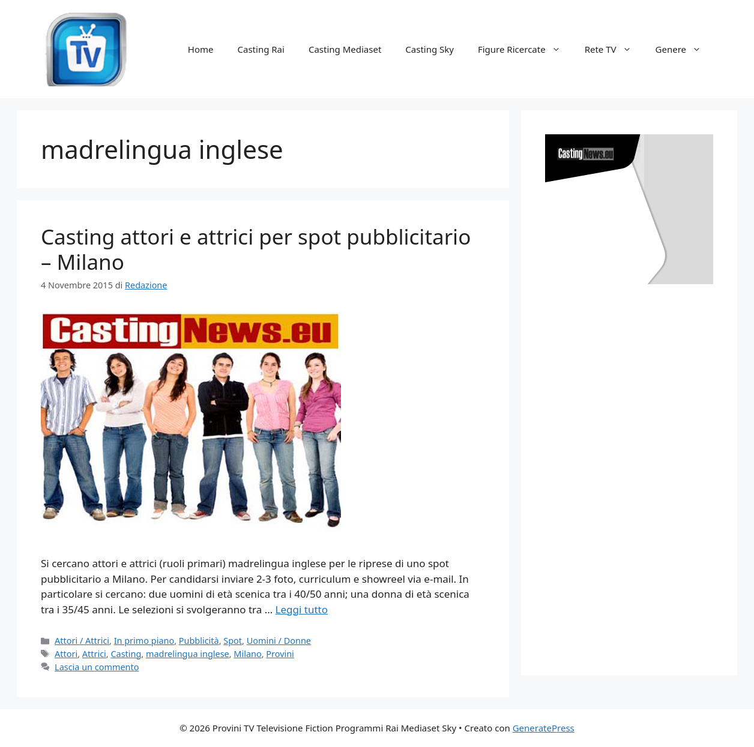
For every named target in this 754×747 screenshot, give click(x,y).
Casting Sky (429, 49)
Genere (684, 49)
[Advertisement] (635, 467)
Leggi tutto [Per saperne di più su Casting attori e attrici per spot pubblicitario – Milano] (302, 609)
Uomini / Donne (279, 640)
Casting (125, 653)
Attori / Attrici (82, 640)
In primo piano (144, 640)
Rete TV (614, 49)
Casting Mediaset (345, 49)
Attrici (94, 653)
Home (201, 49)
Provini (280, 653)
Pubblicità (199, 640)
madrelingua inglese (187, 653)
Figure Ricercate (525, 49)
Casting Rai (261, 49)
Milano (247, 653)
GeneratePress (544, 728)
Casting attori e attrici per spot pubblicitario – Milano (256, 249)
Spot (232, 640)
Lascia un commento (97, 667)
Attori (66, 653)
